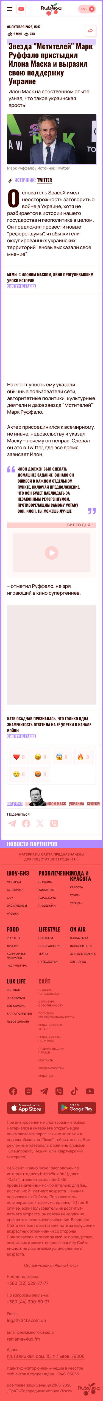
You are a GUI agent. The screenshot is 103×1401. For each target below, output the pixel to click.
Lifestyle (49, 929)
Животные (46, 890)
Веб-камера (15, 1006)
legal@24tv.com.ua (26, 1320)
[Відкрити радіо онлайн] (87, 9)
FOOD (13, 929)
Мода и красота (80, 875)
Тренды (76, 903)
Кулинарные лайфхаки (16, 955)
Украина (76, 804)
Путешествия (48, 962)
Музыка (13, 913)
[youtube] (90, 1091)
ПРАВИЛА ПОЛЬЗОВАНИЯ (49, 992)
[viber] (54, 823)
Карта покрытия (19, 1013)
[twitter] (40, 823)
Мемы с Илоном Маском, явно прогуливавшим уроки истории (50, 278)
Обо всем (45, 938)
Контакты (46, 1060)
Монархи (14, 882)
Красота (76, 887)
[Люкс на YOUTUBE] (21, 9)
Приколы (45, 882)
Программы (16, 998)
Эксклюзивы (17, 905)
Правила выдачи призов (51, 1050)
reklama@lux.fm (23, 1339)
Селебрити (15, 890)
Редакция (46, 1076)
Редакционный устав (50, 1027)
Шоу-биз (15, 804)
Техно (43, 954)
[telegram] (12, 823)
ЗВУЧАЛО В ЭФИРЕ (83, 954)
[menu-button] (9, 9)
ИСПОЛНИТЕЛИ (80, 946)
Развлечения (51, 873)
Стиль (75, 895)
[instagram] (29, 1091)
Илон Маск (56, 804)
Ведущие (14, 990)
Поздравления (49, 946)
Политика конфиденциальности (51, 1015)
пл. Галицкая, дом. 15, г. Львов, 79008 (46, 1356)
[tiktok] (75, 1091)
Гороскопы (47, 898)
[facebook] (26, 823)
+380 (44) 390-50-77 (28, 1302)
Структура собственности (50, 1003)
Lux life (16, 981)
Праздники (46, 905)
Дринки (12, 946)
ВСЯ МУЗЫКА (79, 938)
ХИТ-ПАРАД (78, 962)
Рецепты (13, 938)
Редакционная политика (50, 1039)
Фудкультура (17, 965)
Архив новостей (51, 1068)
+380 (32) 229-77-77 (28, 1283)
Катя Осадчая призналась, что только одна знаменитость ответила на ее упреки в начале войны (49, 725)
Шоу (10, 898)
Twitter (44, 180)
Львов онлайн (18, 1021)
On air (78, 929)
